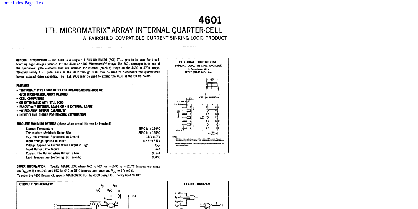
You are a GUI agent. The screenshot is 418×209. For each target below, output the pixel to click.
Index (18, 2)
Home (6, 2)
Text (41, 2)
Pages (30, 2)
